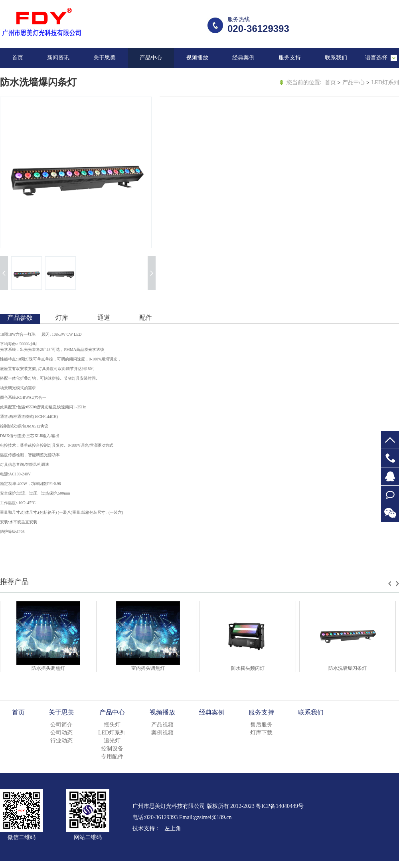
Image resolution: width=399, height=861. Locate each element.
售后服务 (261, 725)
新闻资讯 (58, 58)
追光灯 (112, 741)
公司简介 (61, 725)
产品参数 (20, 317)
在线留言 (390, 495)
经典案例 (243, 58)
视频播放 (197, 58)
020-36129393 (390, 458)
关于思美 (104, 58)
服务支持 (290, 58)
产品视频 (162, 725)
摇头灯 (112, 725)
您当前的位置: (304, 82)
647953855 (390, 476)
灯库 (61, 317)
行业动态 (61, 741)
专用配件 (112, 757)
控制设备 (112, 749)
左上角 (172, 828)
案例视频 (162, 733)
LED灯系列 (385, 82)
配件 (145, 317)
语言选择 (376, 58)
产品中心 (151, 58)
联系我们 (336, 58)
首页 (17, 58)
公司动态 (61, 733)
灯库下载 (261, 733)
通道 (103, 317)
